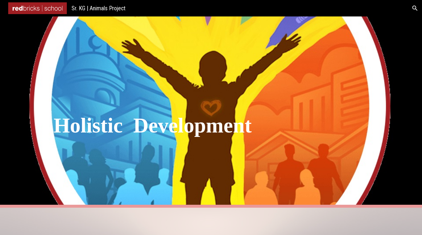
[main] (211, 112)
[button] (415, 8)
